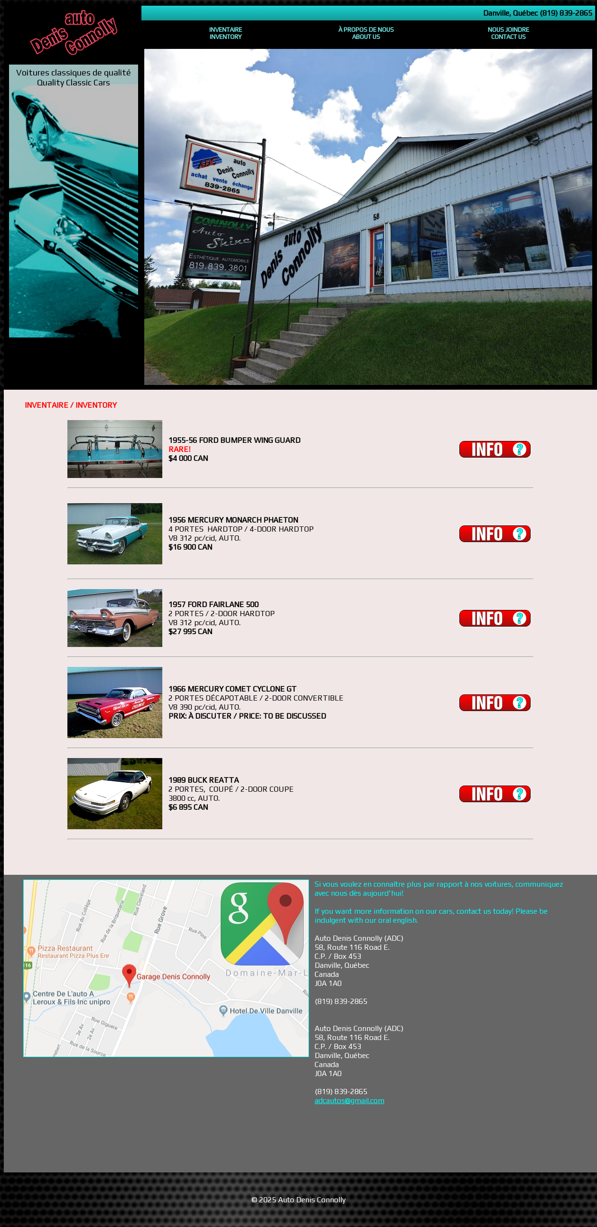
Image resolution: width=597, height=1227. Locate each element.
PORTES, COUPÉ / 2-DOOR (221, 789)
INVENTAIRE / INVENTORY (71, 405)
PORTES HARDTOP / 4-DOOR (226, 529)
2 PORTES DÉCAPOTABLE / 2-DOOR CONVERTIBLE (256, 697)
